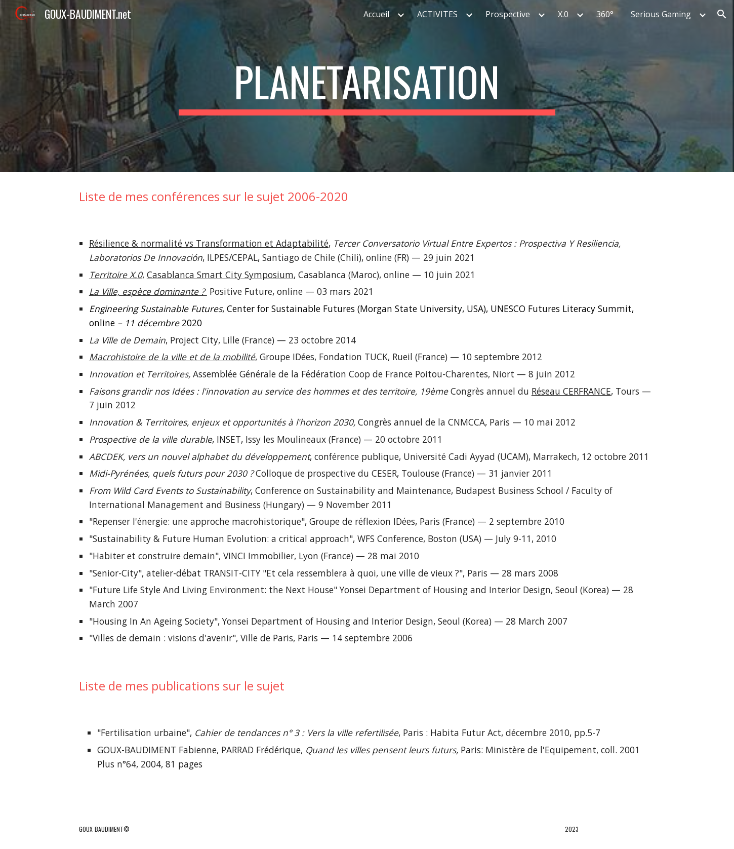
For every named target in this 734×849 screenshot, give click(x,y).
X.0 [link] (563, 14)
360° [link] (605, 14)
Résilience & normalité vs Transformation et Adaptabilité (209, 243)
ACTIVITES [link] (437, 14)
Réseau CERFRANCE (571, 391)
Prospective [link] (507, 14)
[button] (722, 14)
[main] (367, 86)
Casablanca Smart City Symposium (220, 274)
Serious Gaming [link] (661, 14)
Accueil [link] (376, 14)
